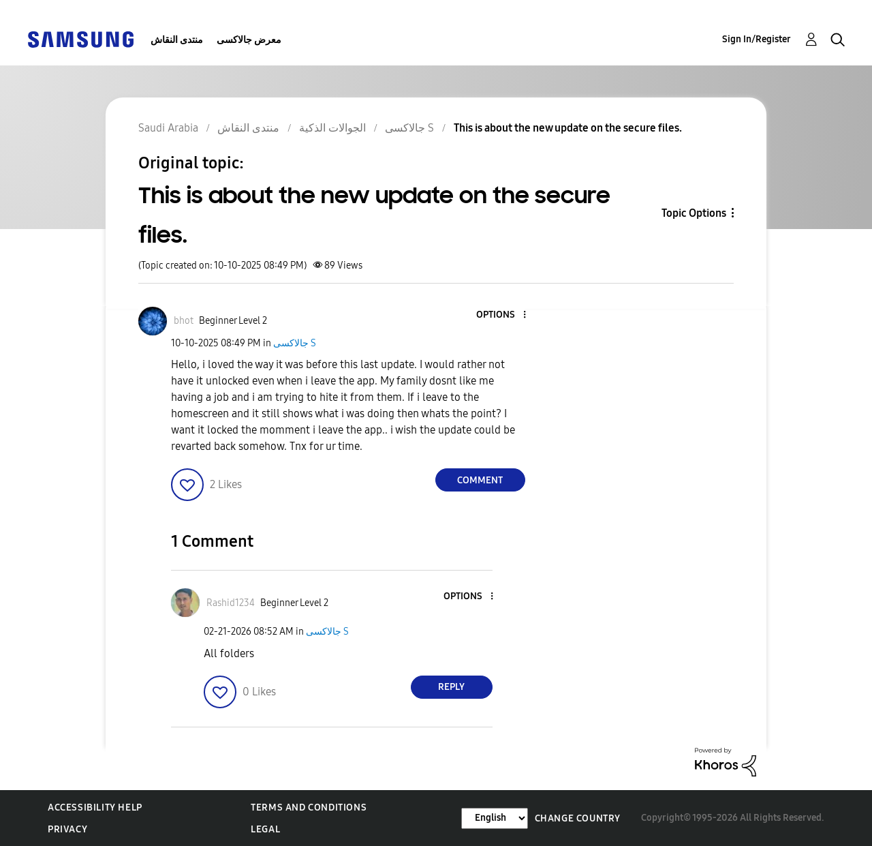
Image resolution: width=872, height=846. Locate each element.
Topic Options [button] (693, 213)
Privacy (67, 829)
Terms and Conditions (309, 807)
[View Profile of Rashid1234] (230, 603)
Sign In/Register (756, 39)
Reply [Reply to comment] (451, 687)
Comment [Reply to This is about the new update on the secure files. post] (480, 480)
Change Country (578, 818)
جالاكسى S (294, 343)
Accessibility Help (95, 807)
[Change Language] (494, 818)
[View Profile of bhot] (183, 321)
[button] (501, 315)
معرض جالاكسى (249, 40)
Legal (265, 829)
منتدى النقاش (177, 40)
